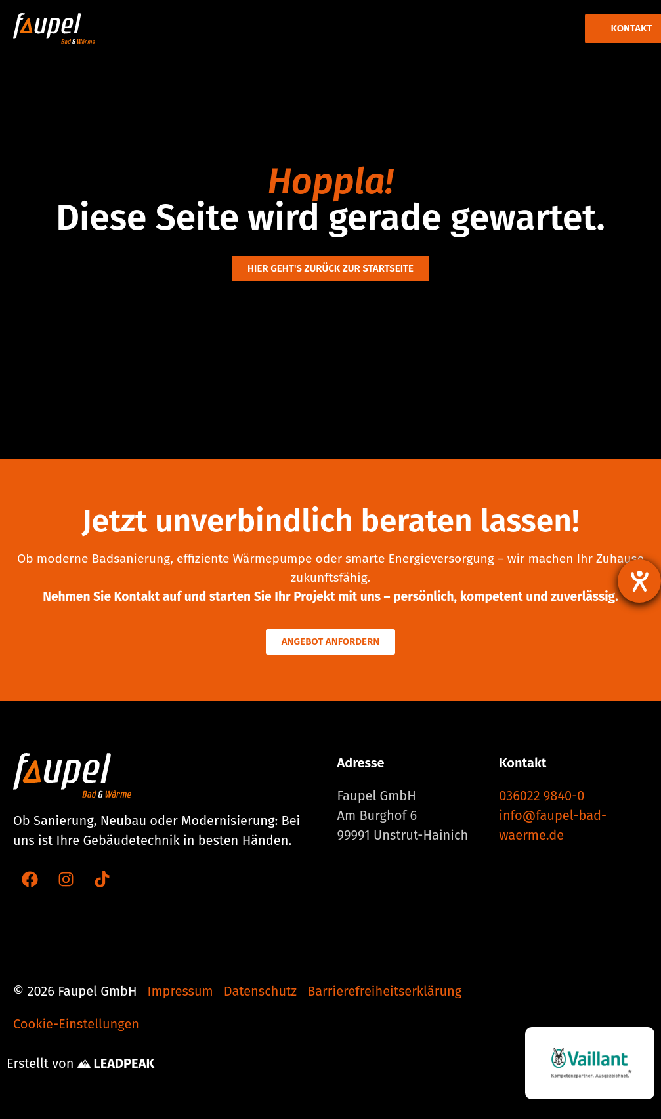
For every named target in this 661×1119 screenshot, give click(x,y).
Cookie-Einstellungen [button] (76, 1024)
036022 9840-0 (541, 796)
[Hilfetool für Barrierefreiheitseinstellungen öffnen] (639, 581)
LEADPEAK (115, 1063)
